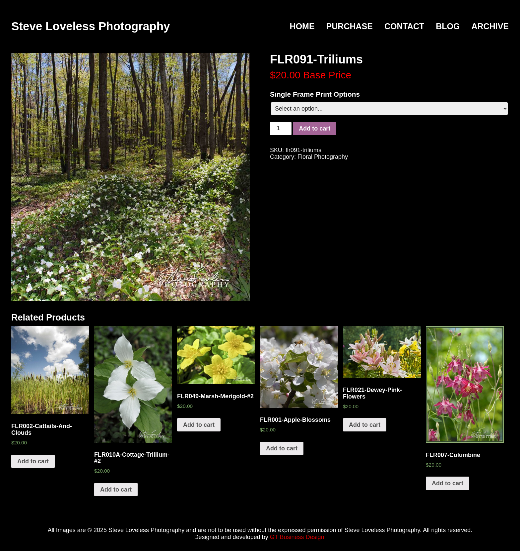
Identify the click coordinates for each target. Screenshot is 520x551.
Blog (448, 26)
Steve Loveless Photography (90, 26)
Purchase (349, 26)
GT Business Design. (298, 537)
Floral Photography (322, 156)
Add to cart (314, 128)
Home (302, 26)
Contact (404, 26)
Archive (490, 26)
